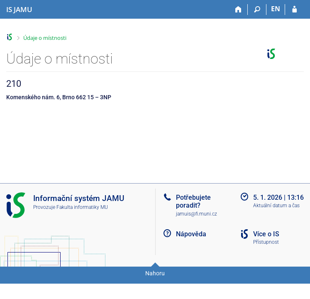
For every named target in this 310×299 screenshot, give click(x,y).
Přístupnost (266, 242)
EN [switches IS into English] (275, 8)
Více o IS (266, 234)
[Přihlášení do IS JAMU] (294, 9)
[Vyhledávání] (257, 9)
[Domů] (238, 9)
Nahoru (155, 273)
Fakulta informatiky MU (82, 207)
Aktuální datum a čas (276, 205)
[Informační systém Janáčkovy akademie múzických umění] (19, 9)
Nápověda (191, 234)
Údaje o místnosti (44, 38)
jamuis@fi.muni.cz (196, 214)
